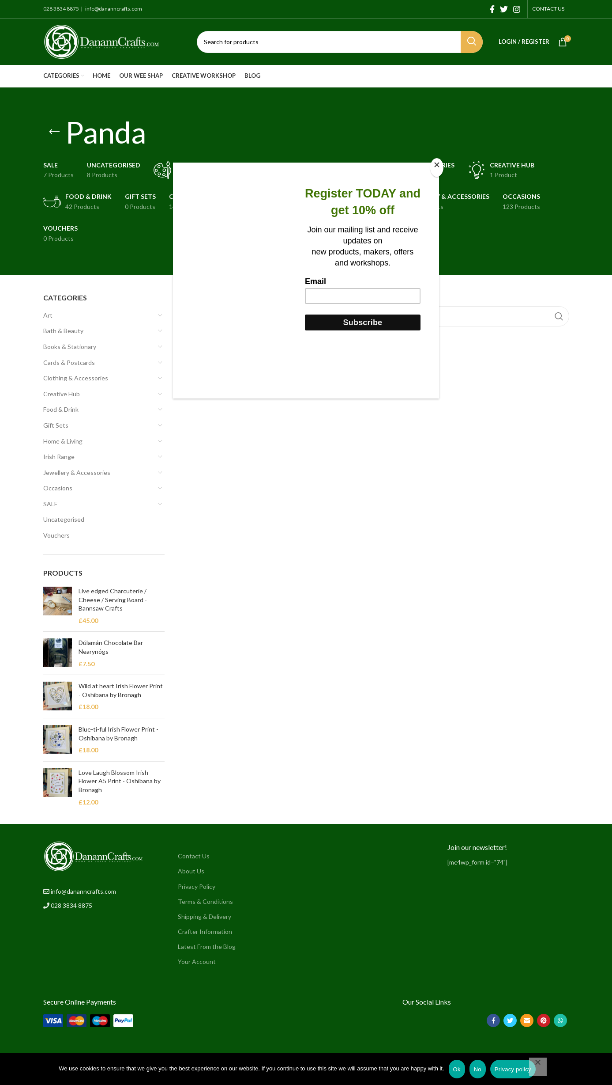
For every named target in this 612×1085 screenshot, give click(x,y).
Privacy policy (513, 1069)
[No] (538, 1067)
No (477, 1069)
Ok (457, 1069)
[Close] (436, 167)
